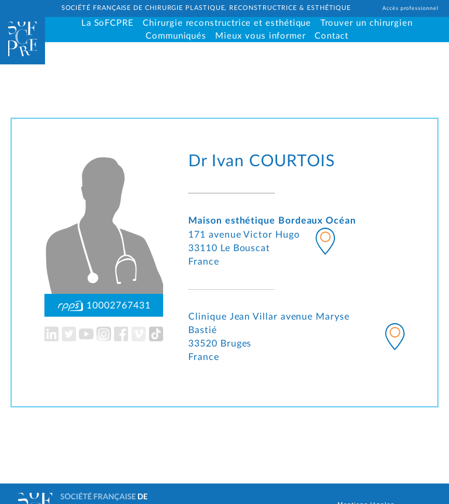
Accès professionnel (410, 8)
